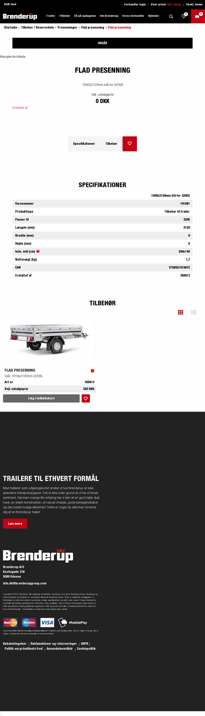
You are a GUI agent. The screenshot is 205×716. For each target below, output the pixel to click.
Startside (10, 27)
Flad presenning (92, 27)
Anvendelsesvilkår (60, 648)
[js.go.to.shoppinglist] (184, 16)
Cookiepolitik (86, 648)
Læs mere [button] (15, 523)
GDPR (84, 643)
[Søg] (171, 16)
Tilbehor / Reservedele (37, 27)
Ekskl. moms (194, 4)
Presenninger (67, 27)
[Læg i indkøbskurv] (130, 143)
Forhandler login (135, 4)
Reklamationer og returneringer (54, 643)
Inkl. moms (174, 4)
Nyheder (153, 16)
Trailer (50, 16)
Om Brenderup (109, 16)
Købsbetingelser (15, 643)
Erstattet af (20, 108)
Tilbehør (64, 16)
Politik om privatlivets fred (24, 648)
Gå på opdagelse (85, 16)
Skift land (10, 4)
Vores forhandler (133, 16)
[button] (183, 312)
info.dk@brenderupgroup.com (24, 583)
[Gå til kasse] (198, 16)
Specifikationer (84, 143)
